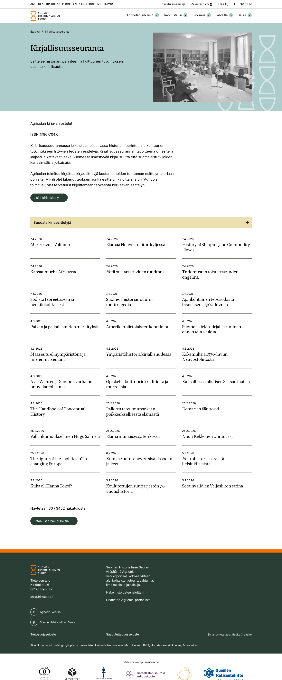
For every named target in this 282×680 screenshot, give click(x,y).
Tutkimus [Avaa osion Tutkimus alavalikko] (201, 15)
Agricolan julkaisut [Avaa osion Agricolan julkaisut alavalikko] (142, 15)
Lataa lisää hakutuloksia (51, 521)
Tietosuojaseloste (43, 634)
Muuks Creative (241, 634)
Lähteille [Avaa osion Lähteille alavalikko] (224, 15)
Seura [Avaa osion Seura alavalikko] (245, 15)
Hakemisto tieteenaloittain (125, 592)
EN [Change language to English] (249, 4)
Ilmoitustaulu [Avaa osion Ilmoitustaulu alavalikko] (175, 15)
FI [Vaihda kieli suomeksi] (235, 4)
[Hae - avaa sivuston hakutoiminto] (223, 4)
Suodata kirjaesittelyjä (52, 222)
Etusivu (35, 31)
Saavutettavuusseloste (122, 634)
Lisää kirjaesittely (46, 198)
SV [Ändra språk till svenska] (242, 4)
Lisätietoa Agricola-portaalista (128, 600)
